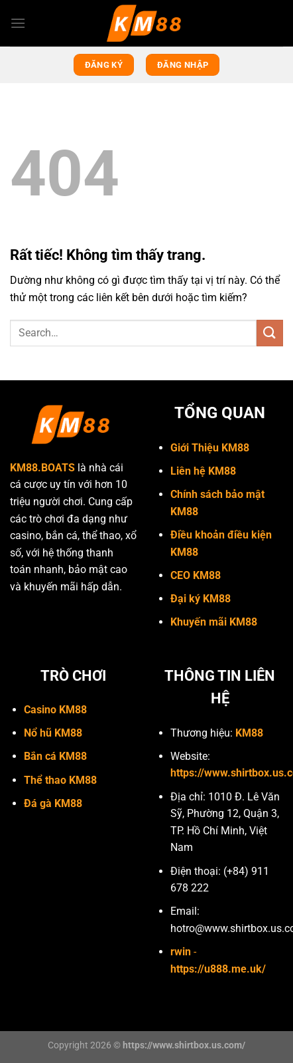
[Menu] (18, 23)
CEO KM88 (195, 575)
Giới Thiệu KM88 (209, 447)
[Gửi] (270, 333)
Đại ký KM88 (200, 598)
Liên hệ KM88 (203, 471)
